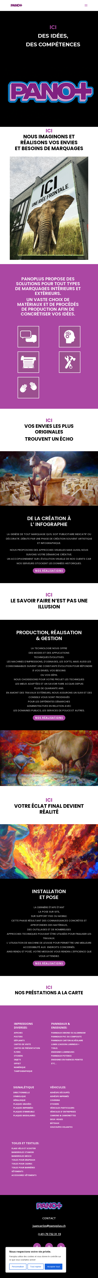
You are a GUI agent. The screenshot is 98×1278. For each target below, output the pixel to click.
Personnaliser (18, 1266)
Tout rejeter (35, 1266)
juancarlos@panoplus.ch (49, 1226)
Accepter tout (53, 1266)
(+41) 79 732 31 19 (49, 1234)
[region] (36, 1260)
